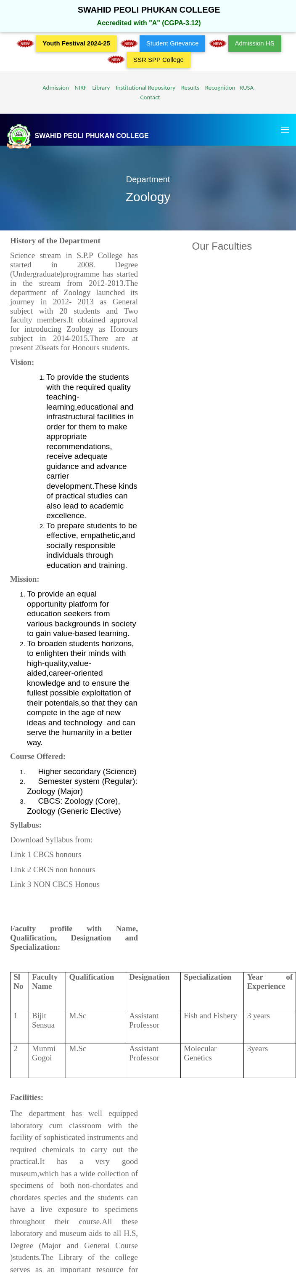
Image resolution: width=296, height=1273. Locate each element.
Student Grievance (172, 43)
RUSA (245, 87)
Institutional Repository (143, 87)
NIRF (78, 87)
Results (189, 87)
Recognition (219, 87)
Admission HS (255, 43)
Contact (148, 97)
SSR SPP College (158, 59)
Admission (55, 87)
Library (99, 87)
